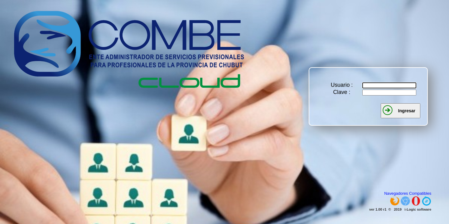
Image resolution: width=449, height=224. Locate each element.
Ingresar (406, 110)
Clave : (341, 92)
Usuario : (342, 85)
